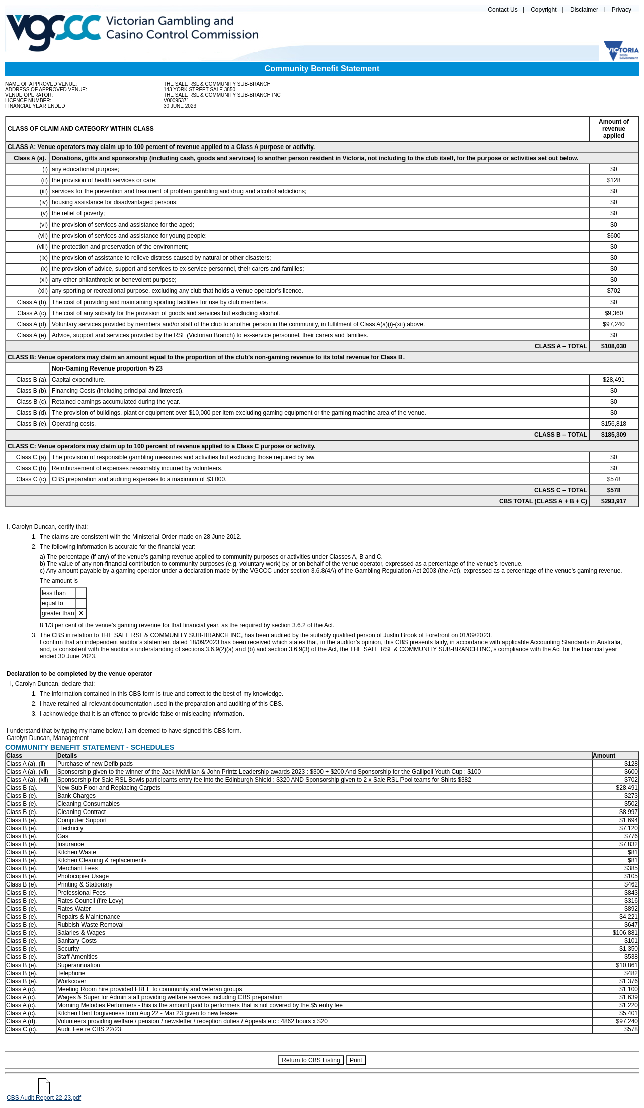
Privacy (621, 9)
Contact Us (502, 9)
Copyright (543, 9)
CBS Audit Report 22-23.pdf (44, 1095)
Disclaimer (584, 9)
